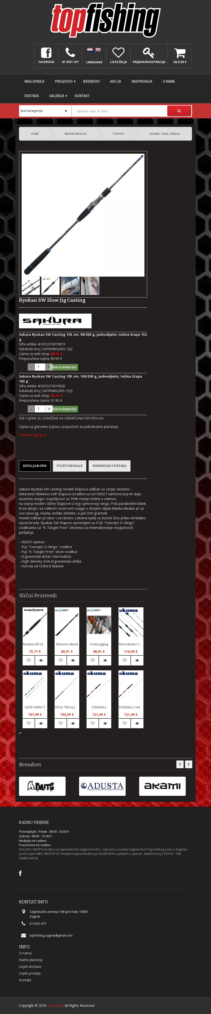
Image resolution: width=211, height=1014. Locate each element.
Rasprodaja (141, 81)
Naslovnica (34, 81)
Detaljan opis (35, 466)
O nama (169, 81)
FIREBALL (99, 707)
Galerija (56, 96)
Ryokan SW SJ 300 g (35, 644)
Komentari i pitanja (110, 466)
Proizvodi (63, 81)
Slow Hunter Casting (131, 644)
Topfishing (55, 1005)
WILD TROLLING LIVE (67, 707)
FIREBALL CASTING (131, 707)
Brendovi (91, 81)
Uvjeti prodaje (69, 466)
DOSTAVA (31, 96)
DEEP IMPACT (35, 707)
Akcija (115, 81)
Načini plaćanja (31, 959)
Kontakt (82, 96)
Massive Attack (67, 644)
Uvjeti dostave (30, 966)
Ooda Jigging (99, 644)
